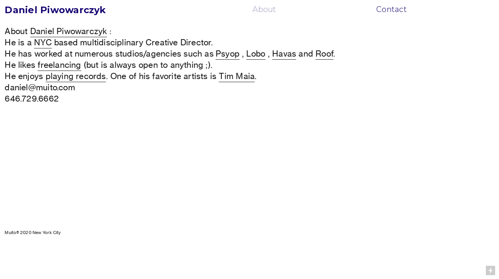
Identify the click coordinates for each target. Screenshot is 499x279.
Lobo (256, 54)
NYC (43, 42)
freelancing (59, 65)
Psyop (228, 54)
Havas (284, 54)
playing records (76, 76)
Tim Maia (237, 76)
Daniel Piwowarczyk (68, 31)
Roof (324, 54)
